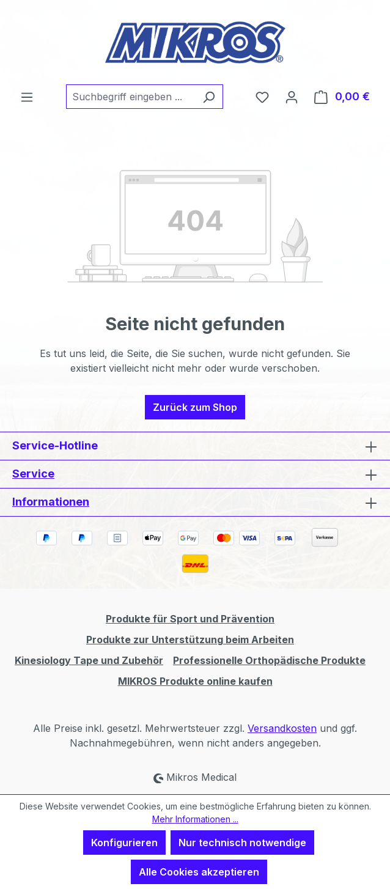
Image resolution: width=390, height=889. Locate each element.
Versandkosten (282, 728)
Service (33, 473)
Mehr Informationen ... (195, 819)
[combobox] (130, 96)
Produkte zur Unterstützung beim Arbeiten (190, 639)
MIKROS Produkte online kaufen (195, 681)
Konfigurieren (124, 842)
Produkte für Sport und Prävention (190, 619)
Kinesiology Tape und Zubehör (89, 660)
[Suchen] (208, 96)
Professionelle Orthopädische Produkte (269, 660)
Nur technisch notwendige (242, 842)
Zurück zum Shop (195, 407)
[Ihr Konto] (291, 96)
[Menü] (27, 96)
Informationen (50, 501)
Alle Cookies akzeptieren (199, 872)
